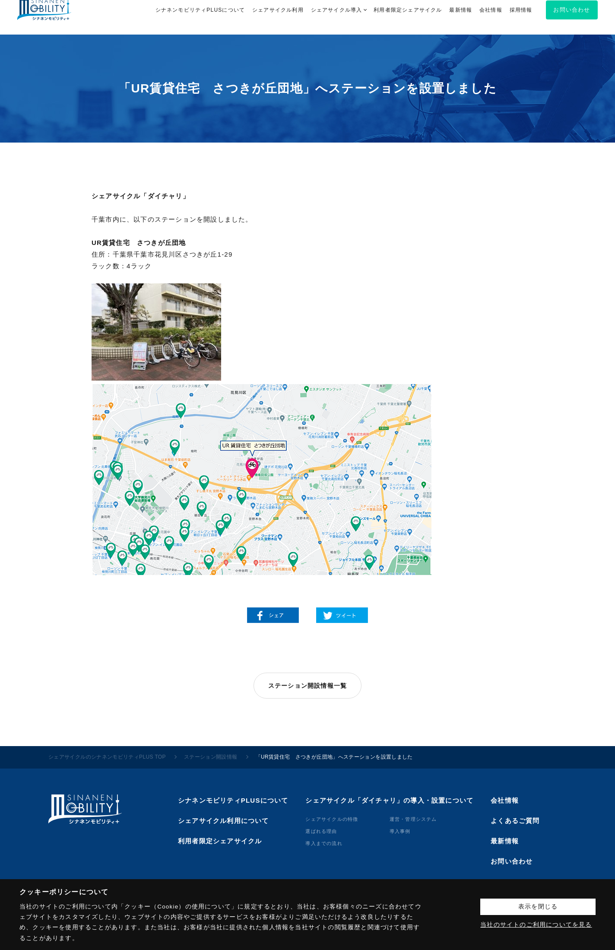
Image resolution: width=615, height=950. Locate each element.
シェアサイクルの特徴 (331, 819)
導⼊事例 (400, 831)
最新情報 (505, 841)
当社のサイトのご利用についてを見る (536, 924)
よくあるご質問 (515, 820)
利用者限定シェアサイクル (220, 841)
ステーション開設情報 (211, 757)
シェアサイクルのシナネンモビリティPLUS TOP (107, 757)
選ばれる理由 (321, 831)
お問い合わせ (512, 861)
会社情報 (505, 800)
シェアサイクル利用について (223, 820)
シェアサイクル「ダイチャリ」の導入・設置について (389, 800)
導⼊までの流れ (323, 843)
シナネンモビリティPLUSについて (233, 800)
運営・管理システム (413, 819)
